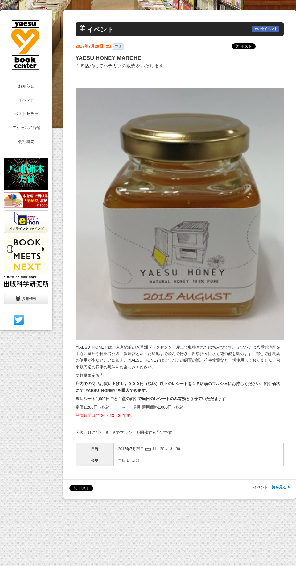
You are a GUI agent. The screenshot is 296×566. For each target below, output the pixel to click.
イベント (26, 100)
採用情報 (26, 298)
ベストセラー (26, 113)
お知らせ (26, 86)
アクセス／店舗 (26, 127)
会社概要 (26, 141)
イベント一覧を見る (271, 487)
